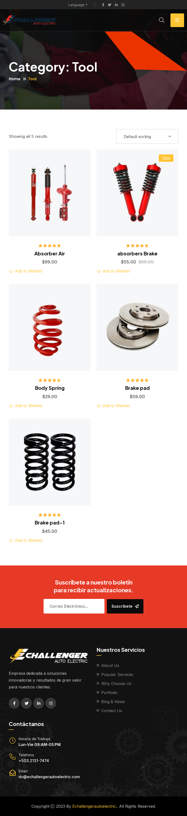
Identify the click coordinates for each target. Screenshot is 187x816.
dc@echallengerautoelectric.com (49, 776)
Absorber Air (49, 253)
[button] (25, 271)
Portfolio (109, 692)
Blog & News (113, 701)
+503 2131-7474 (34, 760)
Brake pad (137, 388)
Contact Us (111, 710)
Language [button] (76, 5)
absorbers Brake (137, 253)
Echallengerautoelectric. (94, 806)
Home (14, 78)
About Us (110, 665)
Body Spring (50, 388)
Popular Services (117, 674)
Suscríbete (125, 606)
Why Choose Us (116, 683)
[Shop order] (147, 136)
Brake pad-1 (50, 522)
